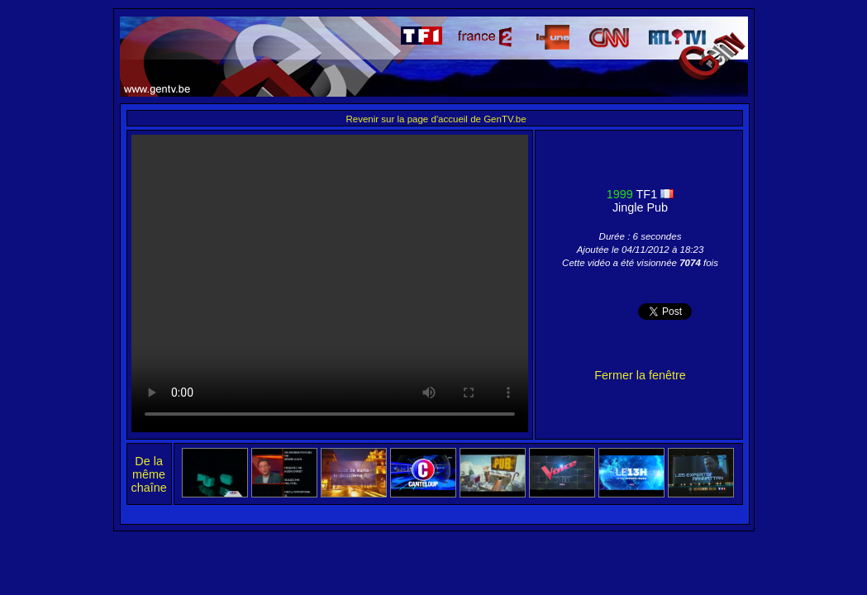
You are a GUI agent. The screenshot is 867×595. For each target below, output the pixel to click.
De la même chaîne (149, 474)
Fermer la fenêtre (639, 375)
